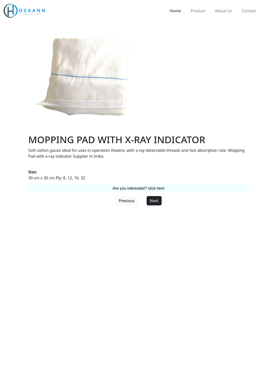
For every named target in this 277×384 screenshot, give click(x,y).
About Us (223, 11)
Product (198, 11)
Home (175, 11)
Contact (249, 11)
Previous (126, 200)
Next (154, 200)
